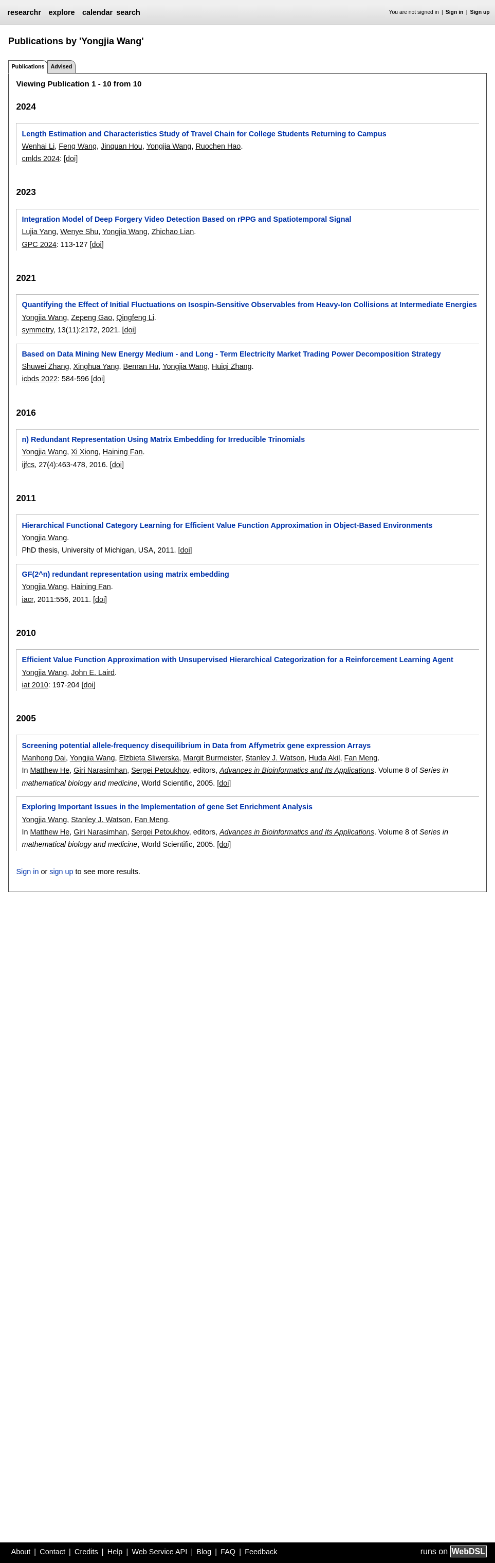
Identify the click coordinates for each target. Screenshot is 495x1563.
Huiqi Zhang (232, 366)
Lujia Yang (39, 231)
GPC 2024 (39, 244)
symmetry (37, 330)
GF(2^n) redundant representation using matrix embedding (125, 574)
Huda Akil (324, 758)
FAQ (228, 1552)
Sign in (455, 12)
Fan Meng (360, 758)
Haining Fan (123, 452)
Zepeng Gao (91, 317)
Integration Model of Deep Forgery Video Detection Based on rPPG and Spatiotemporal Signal (186, 219)
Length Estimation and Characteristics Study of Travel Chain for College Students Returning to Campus (204, 134)
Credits (86, 1552)
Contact (52, 1552)
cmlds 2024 (41, 158)
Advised (61, 66)
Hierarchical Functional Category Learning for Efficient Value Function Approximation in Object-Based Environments (227, 525)
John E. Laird (93, 672)
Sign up (480, 12)
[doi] (71, 158)
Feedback (261, 1552)
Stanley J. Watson (274, 758)
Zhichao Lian (173, 231)
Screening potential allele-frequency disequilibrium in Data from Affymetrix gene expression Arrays (196, 745)
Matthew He (49, 770)
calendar (97, 12)
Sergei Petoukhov (160, 770)
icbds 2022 (40, 379)
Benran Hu (141, 366)
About (21, 1552)
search (128, 12)
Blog (203, 1552)
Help (115, 1552)
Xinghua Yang (96, 366)
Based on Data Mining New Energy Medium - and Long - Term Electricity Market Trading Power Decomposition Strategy (231, 354)
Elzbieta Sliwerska (149, 758)
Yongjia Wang (169, 146)
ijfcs (28, 464)
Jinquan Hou (121, 146)
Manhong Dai (44, 758)
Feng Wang (78, 146)
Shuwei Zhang (45, 366)
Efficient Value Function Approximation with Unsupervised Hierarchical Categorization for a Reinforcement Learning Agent (237, 659)
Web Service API (159, 1552)
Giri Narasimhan (100, 770)
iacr (27, 599)
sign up (61, 871)
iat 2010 (35, 685)
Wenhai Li (38, 146)
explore (61, 12)
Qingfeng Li (135, 317)
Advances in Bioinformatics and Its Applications (296, 770)
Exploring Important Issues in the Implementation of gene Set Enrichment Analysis (167, 807)
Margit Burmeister (212, 758)
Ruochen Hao (218, 146)
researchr (24, 12)
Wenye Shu (79, 231)
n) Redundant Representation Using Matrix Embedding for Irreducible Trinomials (163, 439)
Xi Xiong (85, 452)
